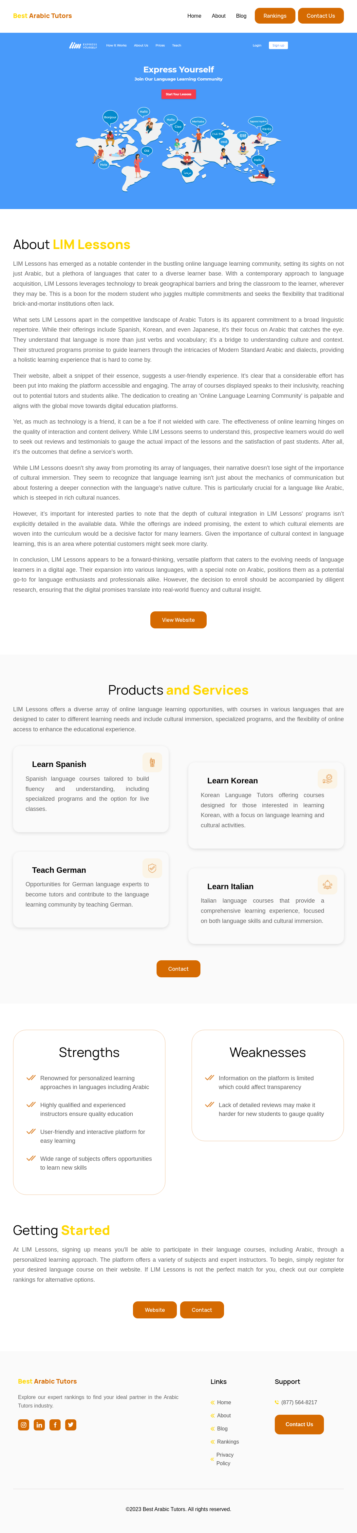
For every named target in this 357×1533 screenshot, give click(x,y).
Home (194, 16)
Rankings (275, 15)
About (219, 16)
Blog (241, 16)
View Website (178, 619)
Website (154, 1309)
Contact (178, 968)
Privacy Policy (225, 1459)
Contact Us (321, 15)
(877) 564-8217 (299, 1402)
